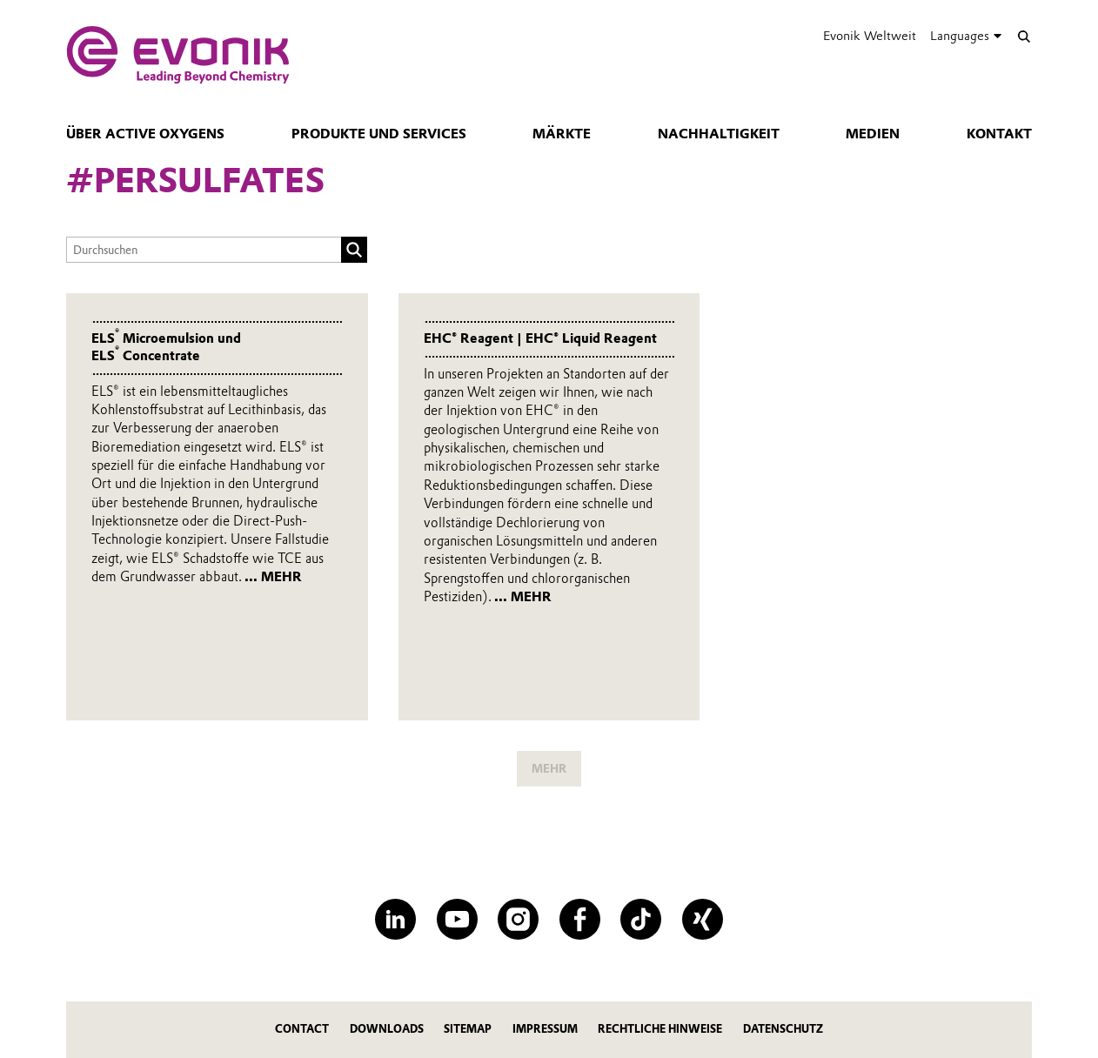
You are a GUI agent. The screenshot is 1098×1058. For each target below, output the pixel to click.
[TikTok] (640, 919)
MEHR (549, 768)
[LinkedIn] (395, 919)
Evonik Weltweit (869, 36)
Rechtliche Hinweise (660, 1028)
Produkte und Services (378, 134)
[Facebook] (579, 919)
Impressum (545, 1028)
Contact (302, 1028)
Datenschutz (783, 1028)
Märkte (561, 134)
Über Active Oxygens (145, 134)
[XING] (702, 919)
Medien (873, 134)
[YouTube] (457, 919)
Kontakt (999, 134)
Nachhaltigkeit (719, 134)
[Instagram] (518, 919)
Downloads (387, 1028)
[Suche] (1023, 36)
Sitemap (468, 1028)
